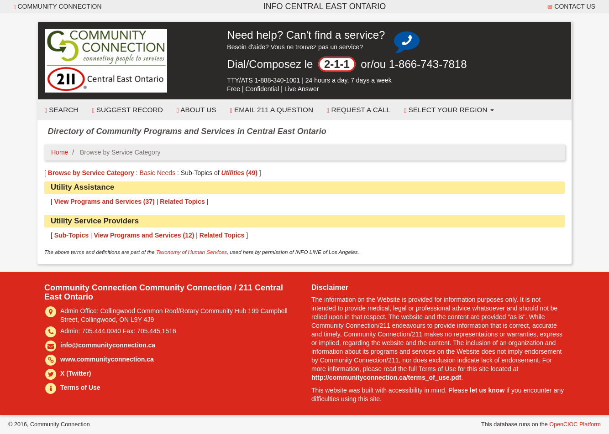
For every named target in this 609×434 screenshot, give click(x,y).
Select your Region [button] (449, 110)
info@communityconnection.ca (107, 345)
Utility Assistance (82, 187)
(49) (239, 172)
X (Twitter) (75, 373)
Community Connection (58, 6)
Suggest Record (127, 110)
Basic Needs (158, 172)
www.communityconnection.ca (107, 359)
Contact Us (571, 6)
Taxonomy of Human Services (191, 252)
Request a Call (358, 110)
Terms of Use (80, 387)
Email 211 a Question (271, 110)
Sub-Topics (71, 235)
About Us (196, 110)
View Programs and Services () (104, 201)
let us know (487, 390)
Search (61, 110)
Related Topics (182, 201)
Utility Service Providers (95, 221)
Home (59, 152)
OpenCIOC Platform (575, 424)
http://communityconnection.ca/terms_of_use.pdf (386, 377)
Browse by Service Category (91, 172)
